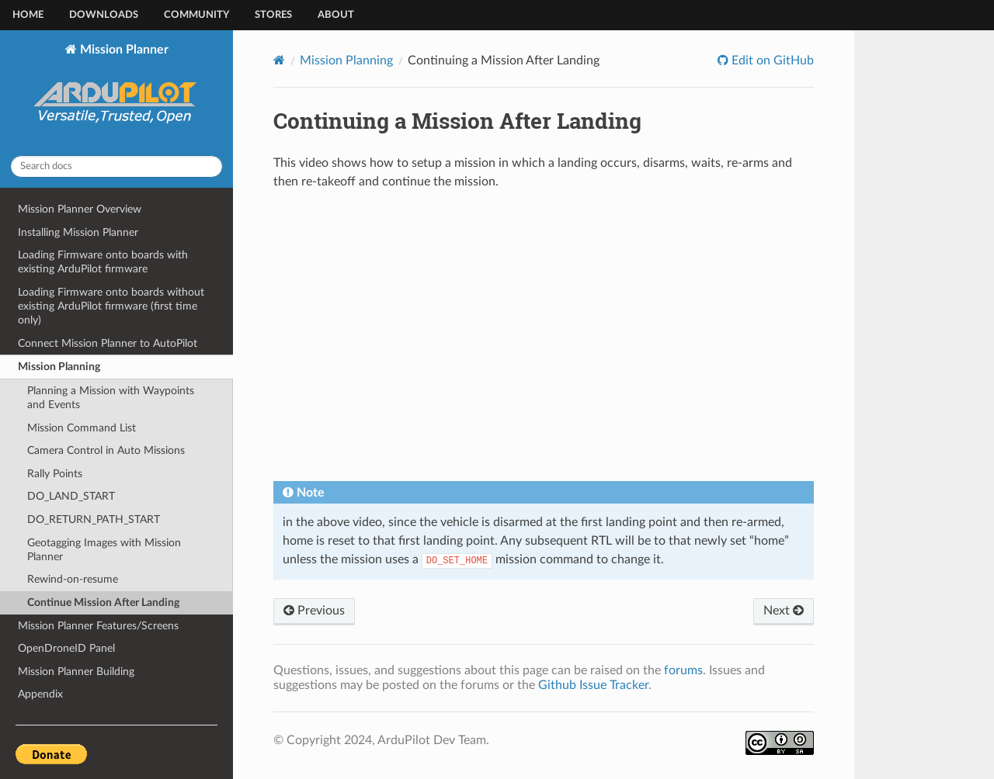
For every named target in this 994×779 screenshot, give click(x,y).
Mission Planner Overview (79, 209)
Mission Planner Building (76, 671)
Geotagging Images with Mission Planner (104, 550)
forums (683, 670)
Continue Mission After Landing (103, 602)
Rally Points (54, 474)
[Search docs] (116, 166)
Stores (273, 15)
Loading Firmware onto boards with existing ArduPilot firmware (103, 262)
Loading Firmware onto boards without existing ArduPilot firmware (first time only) (111, 306)
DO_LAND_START (71, 496)
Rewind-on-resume (72, 579)
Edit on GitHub (771, 60)
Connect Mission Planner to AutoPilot (107, 343)
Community (196, 15)
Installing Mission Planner (78, 232)
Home (27, 15)
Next (783, 610)
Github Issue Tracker (593, 685)
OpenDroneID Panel (66, 648)
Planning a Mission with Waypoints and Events (110, 397)
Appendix (40, 694)
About (336, 15)
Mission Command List (81, 428)
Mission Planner (117, 93)
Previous (314, 610)
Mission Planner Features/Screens (98, 626)
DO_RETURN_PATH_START (93, 519)
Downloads (103, 15)
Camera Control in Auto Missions (106, 450)
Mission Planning (59, 366)
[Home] (279, 60)
